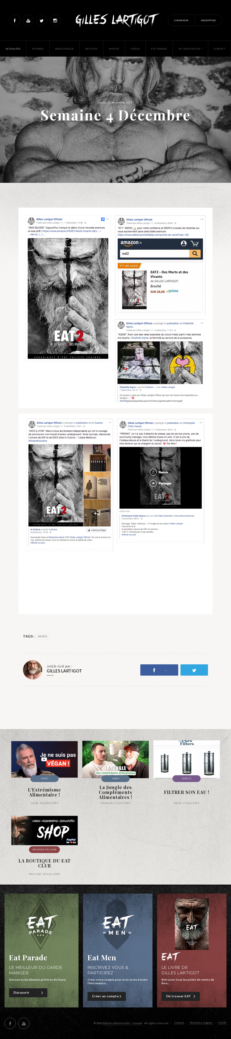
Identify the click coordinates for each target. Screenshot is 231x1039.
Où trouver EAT (181, 996)
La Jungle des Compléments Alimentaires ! (115, 792)
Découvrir (29, 993)
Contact (179, 1022)
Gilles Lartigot (115, 20)
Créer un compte (107, 996)
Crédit (222, 1022)
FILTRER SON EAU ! (186, 792)
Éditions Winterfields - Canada (122, 1023)
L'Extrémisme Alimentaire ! (44, 792)
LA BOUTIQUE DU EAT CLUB (44, 863)
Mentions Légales (201, 1022)
